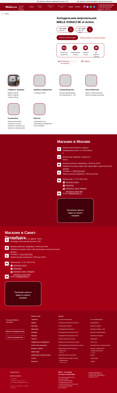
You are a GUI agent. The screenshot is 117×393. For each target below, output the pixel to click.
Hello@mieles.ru (75, 193)
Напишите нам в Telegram (76, 188)
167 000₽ (81, 29)
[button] (67, 37)
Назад (7, 13)
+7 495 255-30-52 (78, 171)
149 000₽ (62, 29)
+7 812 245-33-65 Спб (105, 7)
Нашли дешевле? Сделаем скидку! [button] (92, 38)
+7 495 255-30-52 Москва (106, 5)
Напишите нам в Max (74, 192)
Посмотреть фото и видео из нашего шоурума (75, 213)
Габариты (87, 61)
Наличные (62, 30)
